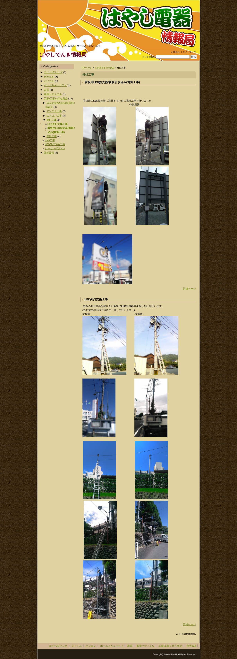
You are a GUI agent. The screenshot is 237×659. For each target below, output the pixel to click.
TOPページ (86, 67)
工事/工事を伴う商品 (104, 67)
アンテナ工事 (54, 111)
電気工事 (52, 136)
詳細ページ (189, 288)
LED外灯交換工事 (96, 299)
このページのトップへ (186, 634)
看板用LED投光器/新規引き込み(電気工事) (112, 82)
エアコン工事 (54, 115)
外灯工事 (52, 120)
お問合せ (175, 52)
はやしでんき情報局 (62, 54)
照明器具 (49, 152)
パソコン (49, 81)
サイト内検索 (148, 57)
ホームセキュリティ (55, 85)
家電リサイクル (53, 94)
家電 (46, 89)
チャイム (49, 76)
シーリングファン (55, 148)
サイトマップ (189, 52)
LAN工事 (50, 140)
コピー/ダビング (53, 72)
